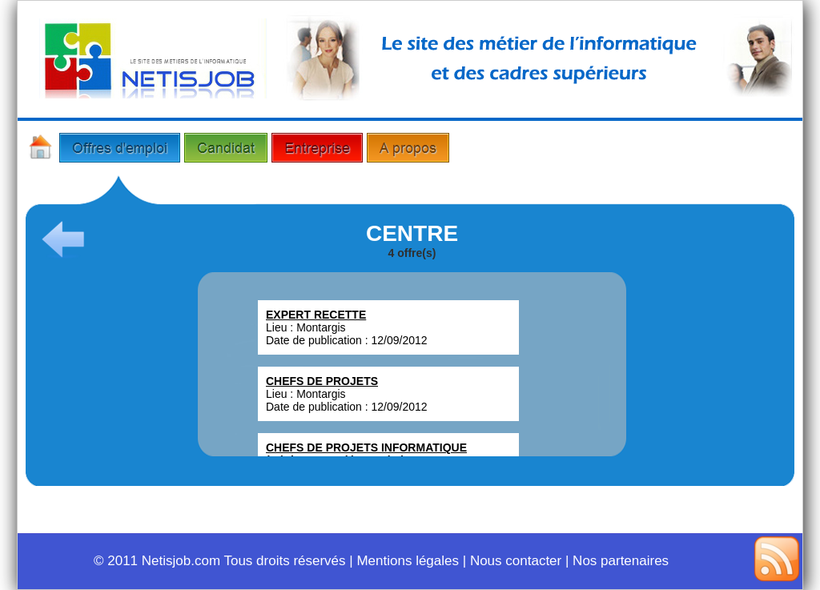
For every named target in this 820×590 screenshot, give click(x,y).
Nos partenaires (621, 560)
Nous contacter (515, 560)
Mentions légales (407, 560)
